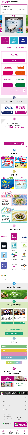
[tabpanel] (14, 24)
